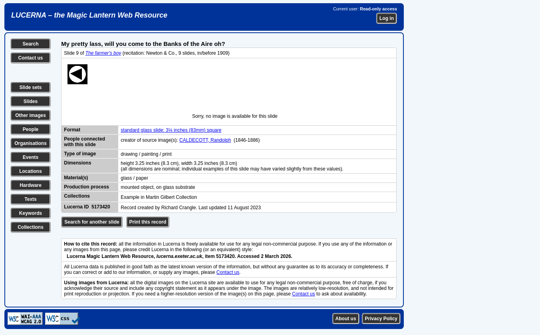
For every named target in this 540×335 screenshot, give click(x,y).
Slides (31, 101)
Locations (30, 171)
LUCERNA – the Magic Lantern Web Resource (89, 15)
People (30, 129)
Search (30, 44)
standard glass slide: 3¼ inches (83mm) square (171, 130)
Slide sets (30, 87)
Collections (31, 227)
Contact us (30, 58)
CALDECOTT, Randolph (205, 140)
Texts (30, 199)
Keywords (30, 213)
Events (30, 157)
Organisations (30, 143)
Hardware (31, 185)
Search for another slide (91, 222)
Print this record (148, 222)
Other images (30, 115)
